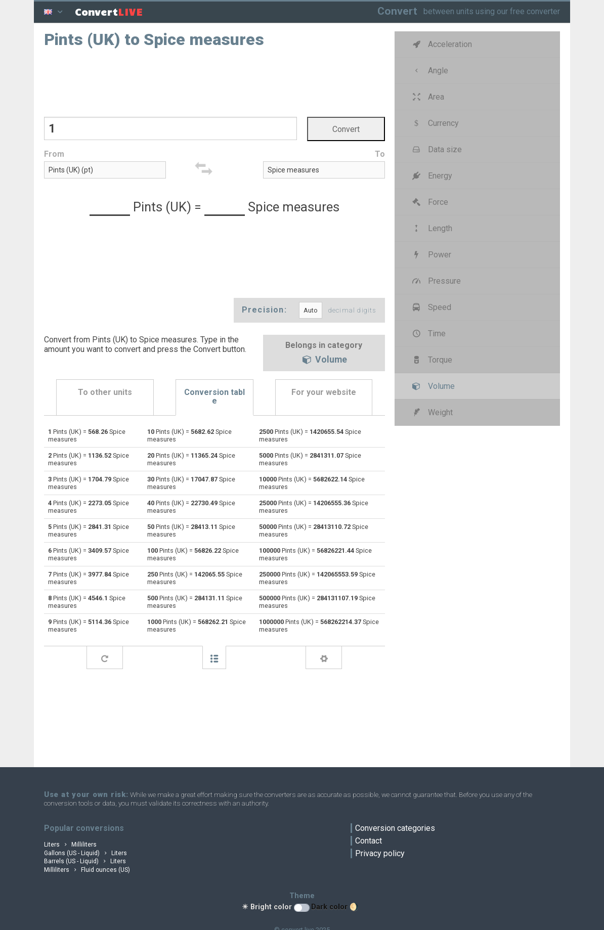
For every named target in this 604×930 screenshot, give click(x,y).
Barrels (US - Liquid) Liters (85, 861)
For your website (323, 392)
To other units (105, 392)
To (380, 154)
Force (429, 202)
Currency (435, 123)
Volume (323, 360)
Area (427, 97)
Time (428, 333)
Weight (432, 412)
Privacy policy (380, 853)
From (54, 154)
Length (431, 228)
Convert (397, 11)
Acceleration (441, 44)
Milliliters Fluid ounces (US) (87, 869)
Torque (431, 360)
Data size (436, 149)
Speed (431, 307)
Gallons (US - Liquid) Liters (85, 853)
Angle (429, 70)
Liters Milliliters (70, 844)
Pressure (436, 281)
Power (431, 254)
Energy (431, 176)
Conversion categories (395, 828)
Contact (368, 841)
